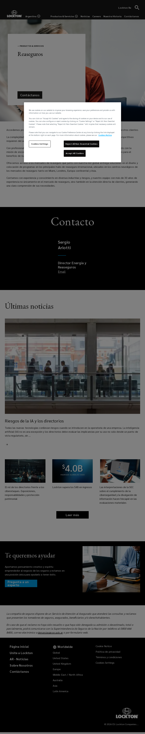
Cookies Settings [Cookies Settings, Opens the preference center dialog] (39, 144)
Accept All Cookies (75, 153)
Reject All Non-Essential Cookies (81, 144)
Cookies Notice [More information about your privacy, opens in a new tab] (105, 135)
